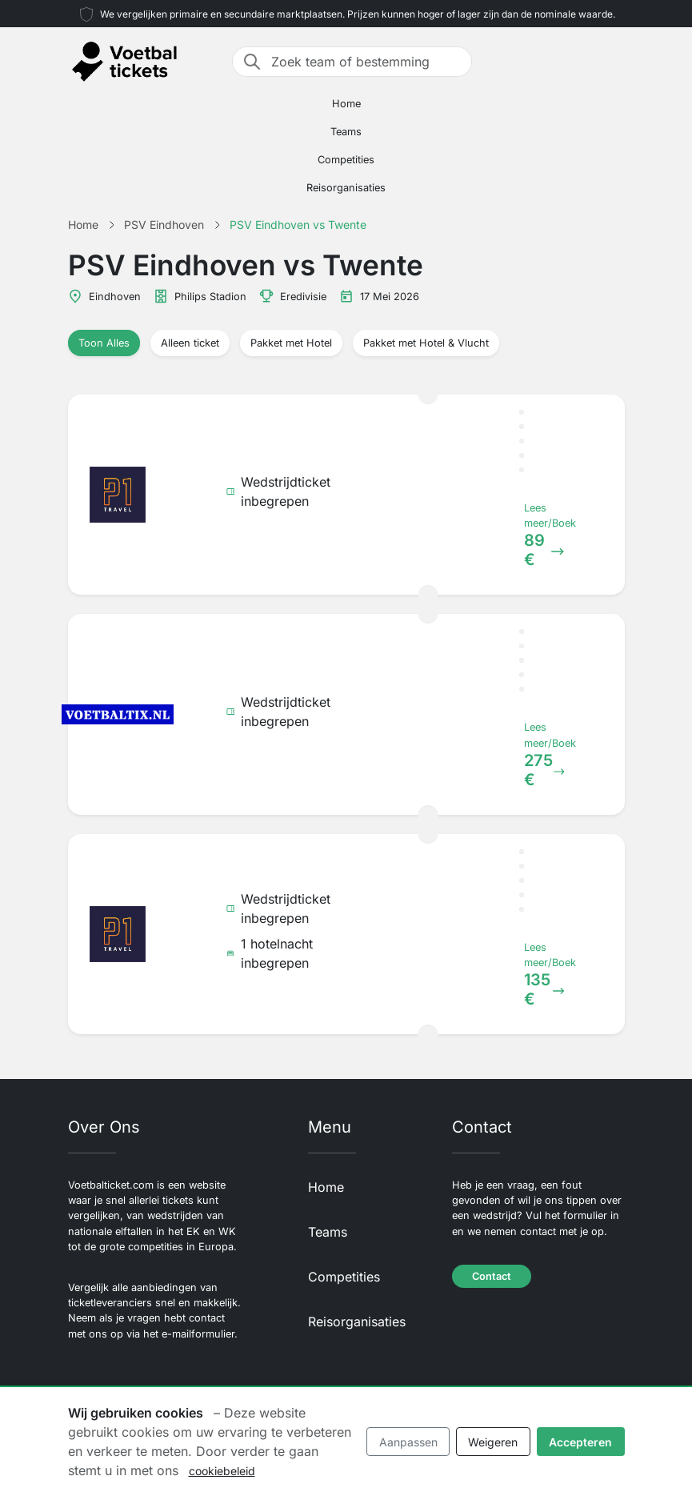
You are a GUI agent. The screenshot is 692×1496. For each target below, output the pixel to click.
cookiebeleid (222, 1471)
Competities (346, 160)
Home (346, 104)
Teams (346, 132)
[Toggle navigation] (615, 61)
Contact (491, 1276)
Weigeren (493, 1442)
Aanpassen (408, 1442)
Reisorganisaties (346, 188)
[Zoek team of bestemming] (366, 61)
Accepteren (580, 1442)
